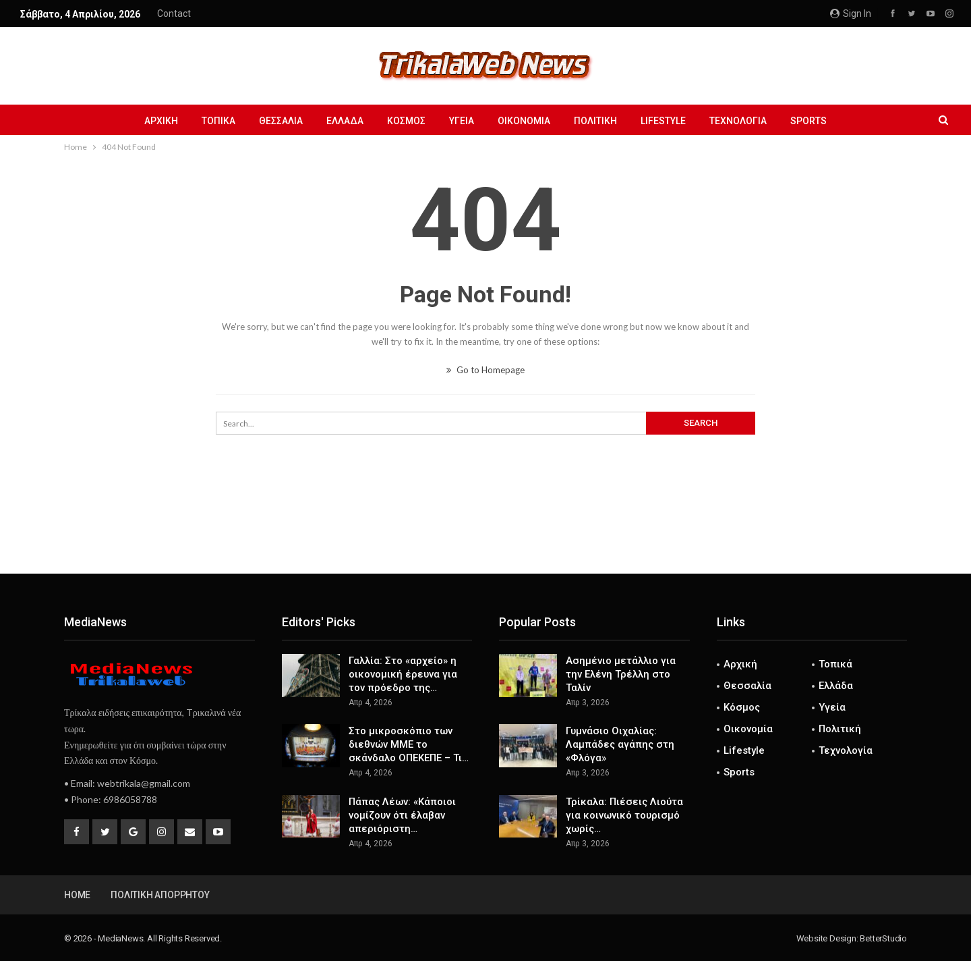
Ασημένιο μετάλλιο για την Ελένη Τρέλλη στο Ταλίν (621, 674)
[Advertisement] (485, 529)
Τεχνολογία (738, 120)
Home (77, 894)
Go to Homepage (485, 369)
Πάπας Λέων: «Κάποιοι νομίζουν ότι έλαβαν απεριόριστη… (402, 815)
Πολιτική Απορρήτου (160, 894)
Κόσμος (406, 120)
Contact (174, 13)
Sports (808, 120)
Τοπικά (218, 120)
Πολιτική (595, 120)
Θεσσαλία (281, 120)
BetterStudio (883, 938)
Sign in (850, 13)
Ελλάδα (344, 120)
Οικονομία (524, 120)
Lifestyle (663, 120)
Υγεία (461, 120)
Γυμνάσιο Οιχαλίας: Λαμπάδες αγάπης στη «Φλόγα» (620, 744)
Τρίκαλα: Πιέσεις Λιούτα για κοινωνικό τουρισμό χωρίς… (624, 815)
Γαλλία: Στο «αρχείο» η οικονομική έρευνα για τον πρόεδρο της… (403, 674)
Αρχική (161, 120)
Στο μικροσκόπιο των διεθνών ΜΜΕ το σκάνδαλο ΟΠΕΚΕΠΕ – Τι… (409, 744)
